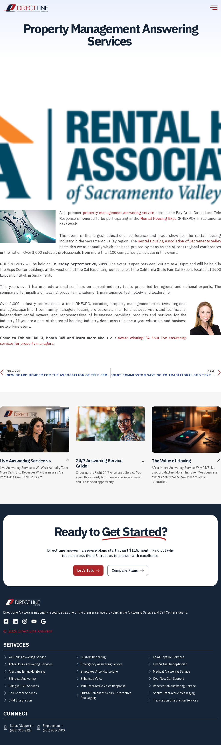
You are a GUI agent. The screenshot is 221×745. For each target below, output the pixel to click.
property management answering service (118, 213)
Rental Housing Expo (159, 218)
